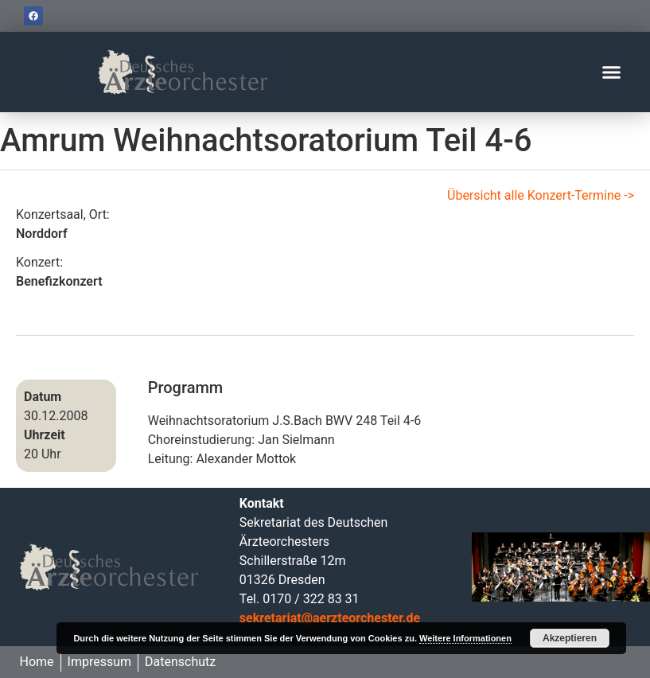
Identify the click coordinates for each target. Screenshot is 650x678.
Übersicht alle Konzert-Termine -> (540, 195)
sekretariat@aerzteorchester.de (329, 617)
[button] (612, 72)
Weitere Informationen (465, 638)
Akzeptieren (570, 638)
